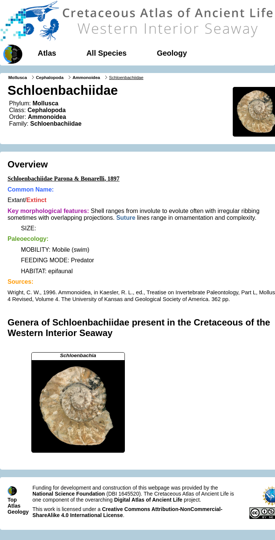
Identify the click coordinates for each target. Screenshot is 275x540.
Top (12, 500)
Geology (172, 53)
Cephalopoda (49, 77)
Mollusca (17, 77)
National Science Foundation (68, 494)
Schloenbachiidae (55, 123)
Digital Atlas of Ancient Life (148, 500)
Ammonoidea (86, 77)
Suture (125, 217)
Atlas (47, 53)
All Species (106, 53)
